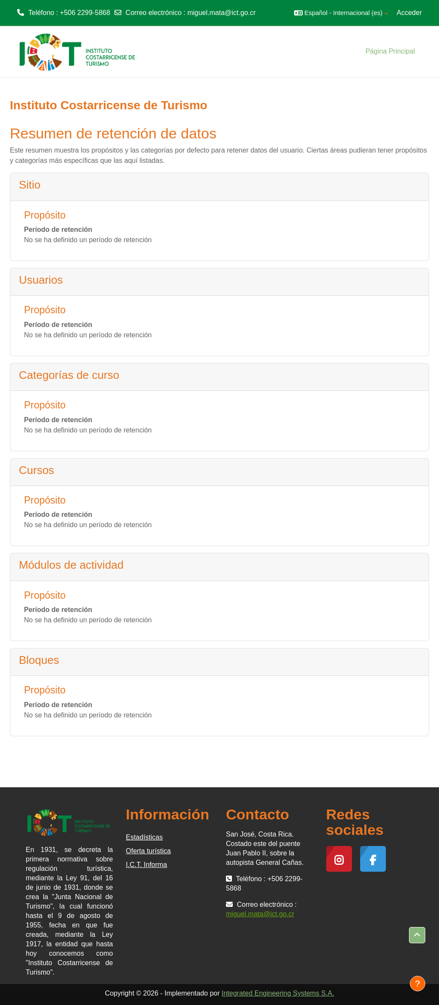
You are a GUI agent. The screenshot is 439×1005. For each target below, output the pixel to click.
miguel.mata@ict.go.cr (221, 12)
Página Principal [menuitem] (390, 51)
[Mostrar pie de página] (417, 983)
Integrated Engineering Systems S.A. (278, 993)
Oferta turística (148, 851)
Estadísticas (144, 837)
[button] (341, 13)
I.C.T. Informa (146, 864)
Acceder (409, 12)
